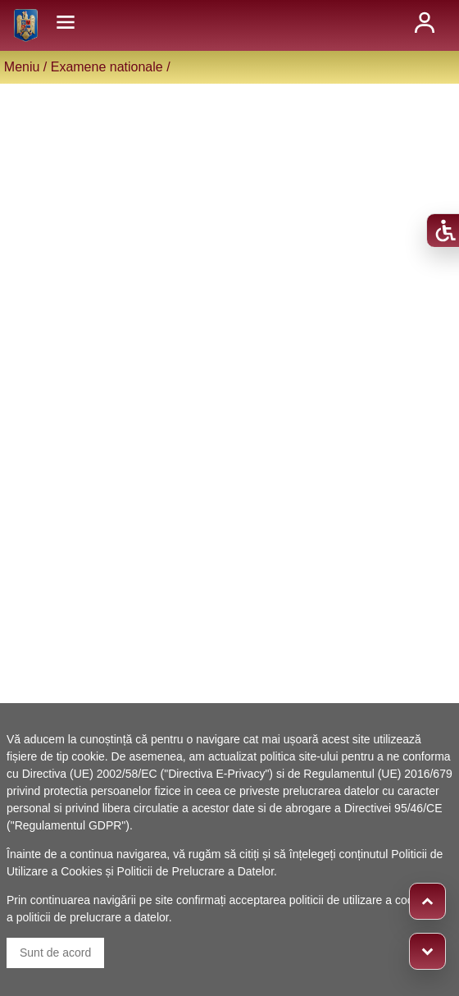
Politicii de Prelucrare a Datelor (195, 871)
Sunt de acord (55, 952)
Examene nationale (107, 67)
